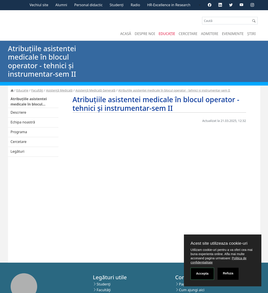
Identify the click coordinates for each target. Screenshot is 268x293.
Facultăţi (37, 90)
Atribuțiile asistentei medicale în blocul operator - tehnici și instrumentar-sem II (174, 90)
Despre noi (145, 33)
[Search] (226, 21)
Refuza (228, 273)
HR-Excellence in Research (168, 4)
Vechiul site (38, 4)
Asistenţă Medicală (59, 90)
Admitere (209, 33)
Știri (251, 33)
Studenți (116, 4)
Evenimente (233, 33)
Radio (135, 4)
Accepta (202, 273)
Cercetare (188, 33)
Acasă (125, 33)
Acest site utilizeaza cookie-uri (219, 243)
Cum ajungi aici (191, 289)
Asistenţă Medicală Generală (95, 90)
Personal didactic (88, 4)
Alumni (61, 4)
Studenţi (103, 284)
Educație (167, 33)
